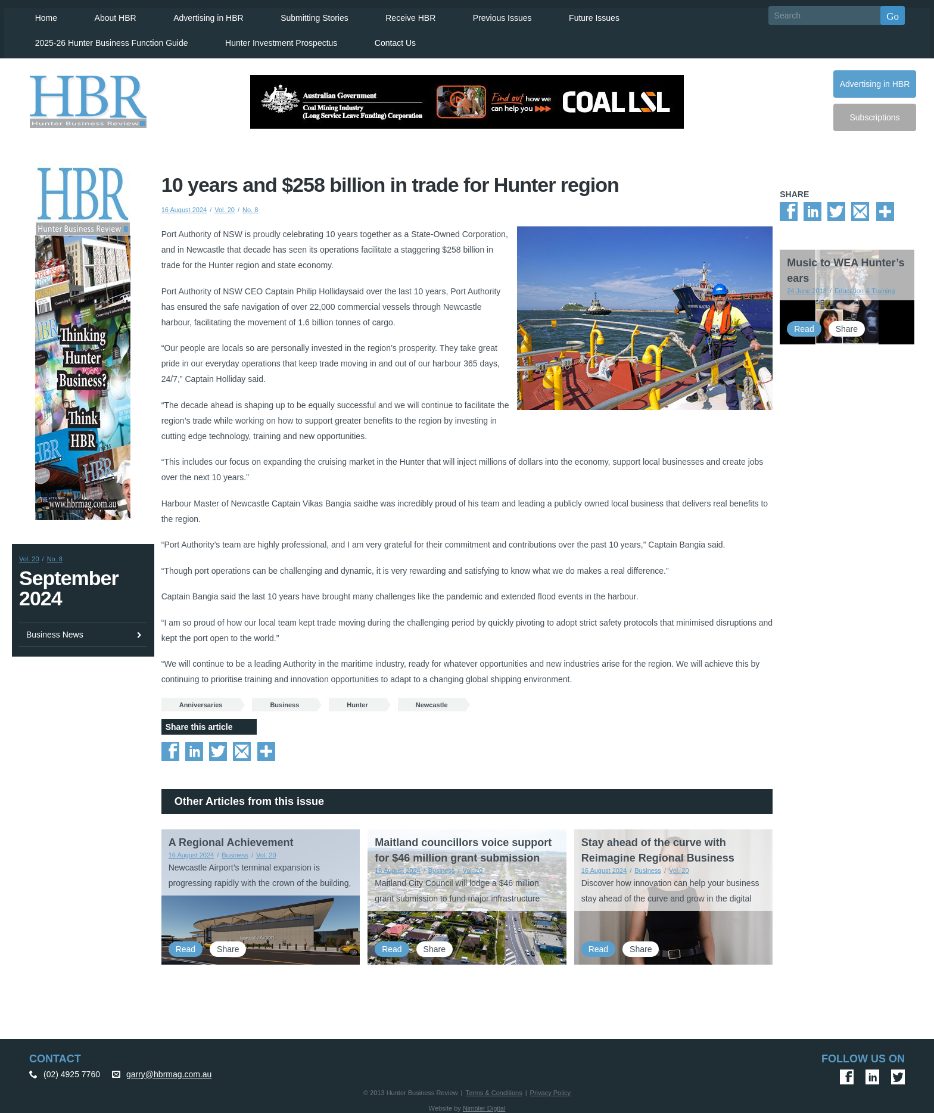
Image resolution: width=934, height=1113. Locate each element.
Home (41, 15)
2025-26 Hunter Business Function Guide (106, 40)
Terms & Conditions (493, 1089)
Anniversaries (201, 701)
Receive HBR (403, 15)
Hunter (357, 701)
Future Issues (586, 15)
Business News (54, 631)
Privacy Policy (550, 1089)
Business (284, 701)
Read (185, 946)
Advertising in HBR (202, 15)
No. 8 (55, 556)
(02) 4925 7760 (71, 1071)
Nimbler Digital (484, 1105)
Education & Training (865, 288)
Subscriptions (874, 115)
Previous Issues (494, 15)
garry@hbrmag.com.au (168, 1071)
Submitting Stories (308, 15)
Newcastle (432, 701)
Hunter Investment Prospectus (276, 40)
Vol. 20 (29, 556)
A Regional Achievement (231, 840)
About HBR (110, 15)
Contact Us (389, 40)
